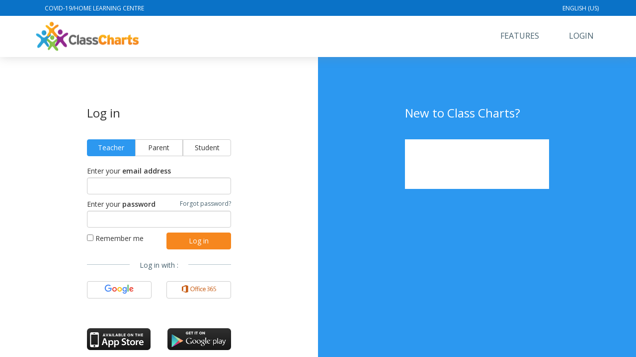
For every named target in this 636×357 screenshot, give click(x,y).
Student (207, 147)
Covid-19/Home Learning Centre (94, 8)
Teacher (111, 147)
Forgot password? (205, 203)
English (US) (580, 8)
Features (519, 35)
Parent (158, 147)
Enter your (129, 171)
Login (581, 35)
